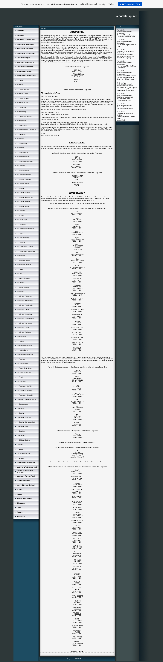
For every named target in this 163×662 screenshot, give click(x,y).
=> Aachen (20, 80)
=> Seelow (20, 408)
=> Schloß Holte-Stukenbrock (26, 399)
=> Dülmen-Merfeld (23, 201)
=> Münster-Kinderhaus (25, 314)
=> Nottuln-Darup (22, 350)
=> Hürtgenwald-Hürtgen (25, 246)
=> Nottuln (20, 341)
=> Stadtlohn (21, 431)
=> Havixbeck (21, 224)
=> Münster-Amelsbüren (25, 300)
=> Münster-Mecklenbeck (25, 318)
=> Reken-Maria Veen (24, 372)
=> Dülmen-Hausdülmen (25, 197)
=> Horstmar (21, 242)
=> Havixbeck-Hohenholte (25, 228)
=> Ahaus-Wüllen (22, 102)
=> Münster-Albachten (24, 296)
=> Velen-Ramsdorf (23, 453)
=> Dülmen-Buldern (23, 192)
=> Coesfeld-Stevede (24, 174)
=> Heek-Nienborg (23, 237)
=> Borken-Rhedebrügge (25, 161)
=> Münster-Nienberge (24, 323)
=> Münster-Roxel (23, 327)
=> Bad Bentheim (22, 125)
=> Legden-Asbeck (23, 287)
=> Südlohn (21, 435)
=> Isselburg (21, 255)
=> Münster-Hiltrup (23, 309)
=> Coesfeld (21, 165)
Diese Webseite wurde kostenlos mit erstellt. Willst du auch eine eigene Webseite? (81, 4)
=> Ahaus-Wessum (23, 98)
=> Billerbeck (21, 134)
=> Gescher (21, 210)
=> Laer (19, 273)
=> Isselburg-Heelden (24, 264)
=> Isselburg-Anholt (23, 260)
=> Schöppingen (22, 404)
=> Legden (20, 282)
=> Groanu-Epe (22, 219)
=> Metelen (20, 291)
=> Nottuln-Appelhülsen (25, 345)
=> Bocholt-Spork (22, 143)
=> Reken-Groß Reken (24, 368)
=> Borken (20, 147)
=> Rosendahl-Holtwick (24, 390)
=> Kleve (20, 269)
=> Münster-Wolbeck (24, 332)
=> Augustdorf (21, 120)
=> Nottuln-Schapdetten (25, 354)
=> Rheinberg (21, 381)
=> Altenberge (21, 107)
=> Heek (20, 233)
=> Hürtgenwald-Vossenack (26, 251)
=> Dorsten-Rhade (23, 183)
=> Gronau (20, 215)
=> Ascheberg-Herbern (24, 116)
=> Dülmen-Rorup (23, 206)
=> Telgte (20, 444)
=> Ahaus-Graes (22, 93)
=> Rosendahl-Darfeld (24, 386)
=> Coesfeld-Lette (23, 170)
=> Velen (20, 449)
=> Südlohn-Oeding (23, 440)
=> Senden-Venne (23, 426)
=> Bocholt (20, 138)
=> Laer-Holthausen (23, 278)
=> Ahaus (20, 84)
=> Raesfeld (21, 359)
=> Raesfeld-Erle (22, 363)
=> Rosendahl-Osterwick (25, 395)
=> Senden (20, 413)
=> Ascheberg (21, 111)
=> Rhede (20, 377)
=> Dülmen (20, 188)
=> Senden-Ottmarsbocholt (26, 422)
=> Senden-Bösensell (24, 417)
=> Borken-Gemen (23, 156)
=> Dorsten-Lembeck (24, 179)
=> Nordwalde (21, 336)
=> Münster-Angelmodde (25, 305)
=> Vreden (20, 458)
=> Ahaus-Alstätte (23, 89)
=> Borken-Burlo (22, 152)
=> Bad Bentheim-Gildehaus (26, 129)
